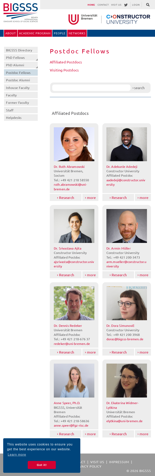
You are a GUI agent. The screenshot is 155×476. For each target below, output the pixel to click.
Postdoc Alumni (18, 80)
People (59, 33)
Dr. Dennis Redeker (68, 325)
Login (136, 4)
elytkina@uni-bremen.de (124, 421)
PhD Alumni (15, 65)
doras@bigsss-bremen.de (124, 339)
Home (91, 5)
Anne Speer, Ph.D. (67, 403)
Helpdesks (14, 117)
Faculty (11, 95)
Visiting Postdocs (64, 70)
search (139, 88)
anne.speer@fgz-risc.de (71, 425)
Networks (77, 33)
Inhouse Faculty (18, 88)
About (10, 33)
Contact (103, 4)
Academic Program (35, 33)
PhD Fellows (15, 57)
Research (66, 197)
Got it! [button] (42, 465)
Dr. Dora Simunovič (120, 325)
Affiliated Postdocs (66, 62)
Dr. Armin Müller (118, 248)
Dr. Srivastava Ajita (67, 248)
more (91, 197)
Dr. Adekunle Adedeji (122, 166)
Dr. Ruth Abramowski (69, 166)
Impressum (119, 462)
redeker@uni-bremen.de (72, 343)
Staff (10, 110)
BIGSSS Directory (19, 50)
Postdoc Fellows (18, 72)
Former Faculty (17, 102)
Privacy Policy (88, 466)
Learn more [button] (17, 454)
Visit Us (116, 4)
